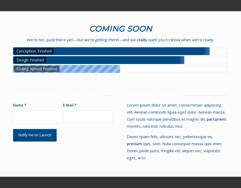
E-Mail (70, 105)
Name (19, 105)
